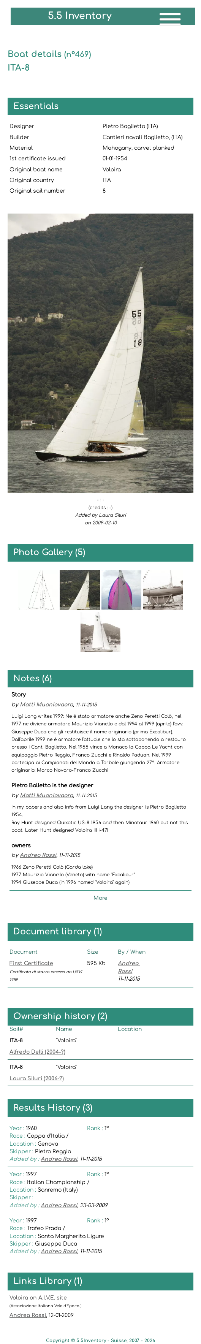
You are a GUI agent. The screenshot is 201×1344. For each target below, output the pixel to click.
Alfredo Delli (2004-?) (37, 1052)
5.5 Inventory (80, 16)
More (100, 898)
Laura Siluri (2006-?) (36, 1078)
